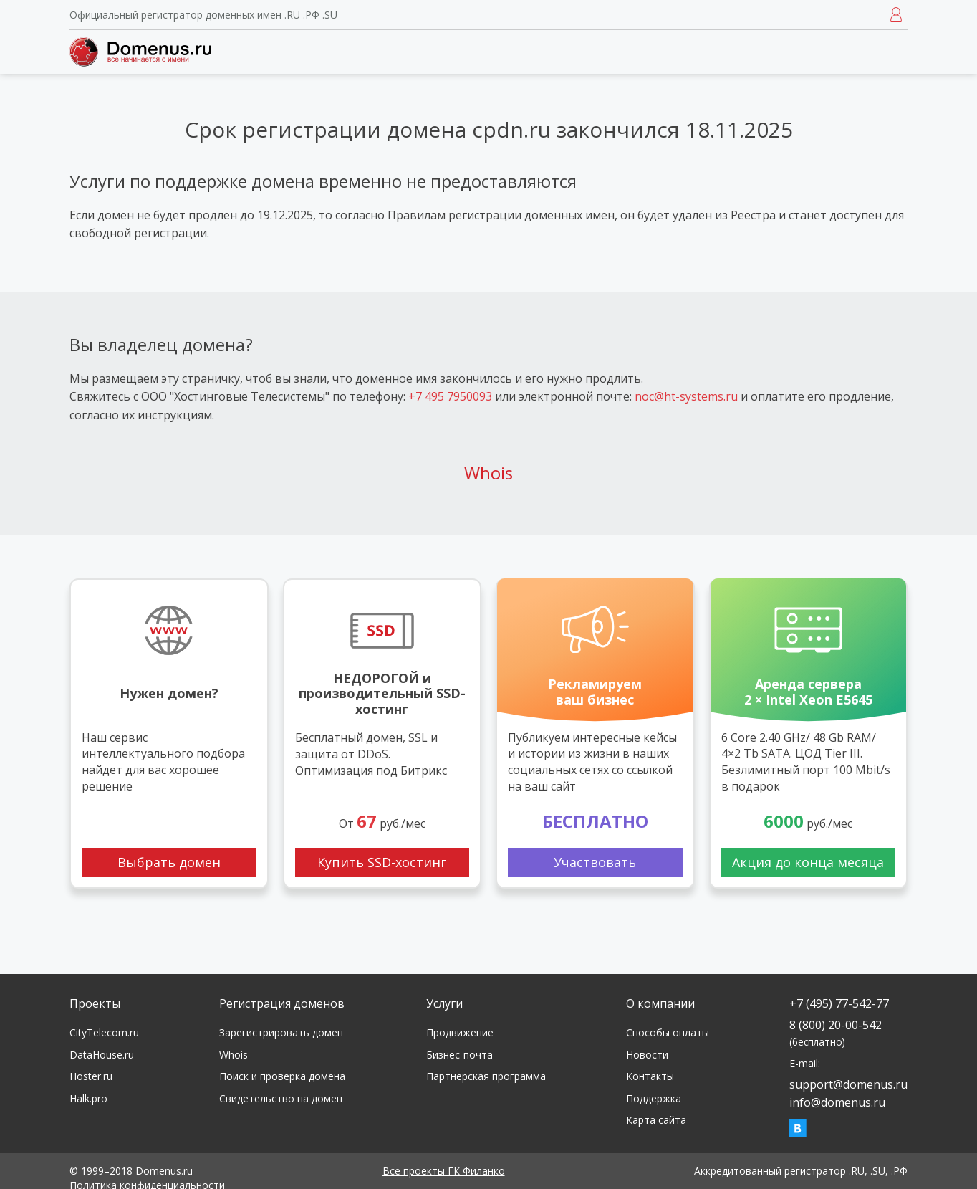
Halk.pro (88, 1098)
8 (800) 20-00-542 (835, 1032)
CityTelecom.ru (104, 1032)
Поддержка (653, 1098)
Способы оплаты (667, 1032)
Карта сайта (656, 1120)
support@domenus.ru (848, 1084)
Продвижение (460, 1032)
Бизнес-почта (459, 1054)
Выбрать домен (169, 862)
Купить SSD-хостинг (381, 862)
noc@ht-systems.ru (686, 396)
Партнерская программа (486, 1076)
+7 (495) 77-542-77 (839, 1003)
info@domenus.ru (837, 1102)
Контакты (650, 1076)
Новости (647, 1054)
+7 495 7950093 (450, 396)
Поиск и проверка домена (282, 1076)
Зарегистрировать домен (281, 1032)
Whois (488, 472)
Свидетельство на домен (280, 1098)
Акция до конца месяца (808, 862)
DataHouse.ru (101, 1054)
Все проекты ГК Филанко (443, 1171)
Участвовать (595, 862)
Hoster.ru (90, 1076)
